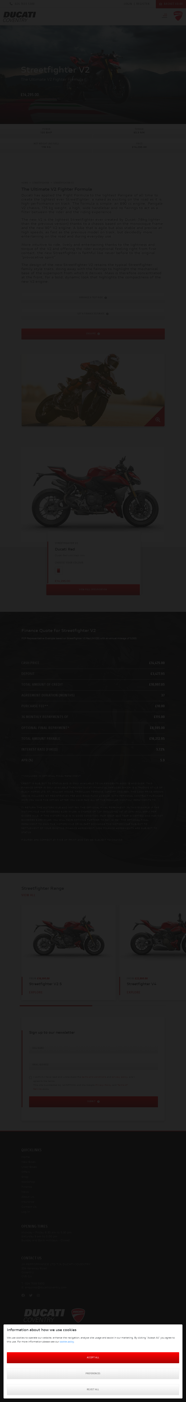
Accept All (93, 1358)
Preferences (93, 1374)
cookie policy (67, 1342)
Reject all (93, 1390)
